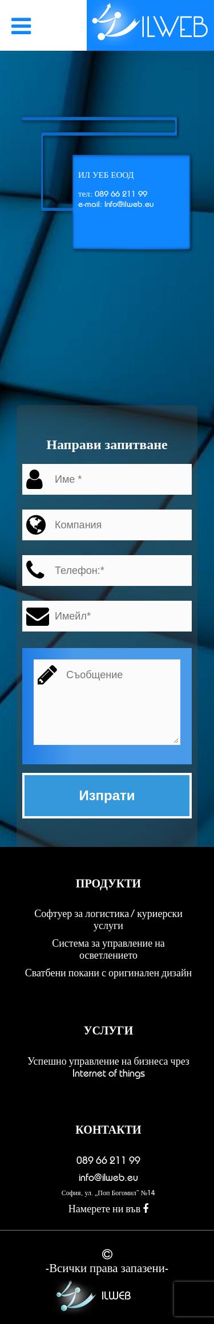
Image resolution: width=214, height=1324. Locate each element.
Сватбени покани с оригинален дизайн (108, 973)
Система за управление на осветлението (108, 949)
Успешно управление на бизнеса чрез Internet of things (108, 1067)
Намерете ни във (108, 1209)
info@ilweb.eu (108, 1177)
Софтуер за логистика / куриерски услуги (108, 919)
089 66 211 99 (108, 1160)
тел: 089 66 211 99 (112, 193)
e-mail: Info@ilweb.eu (116, 204)
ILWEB (90, 1296)
